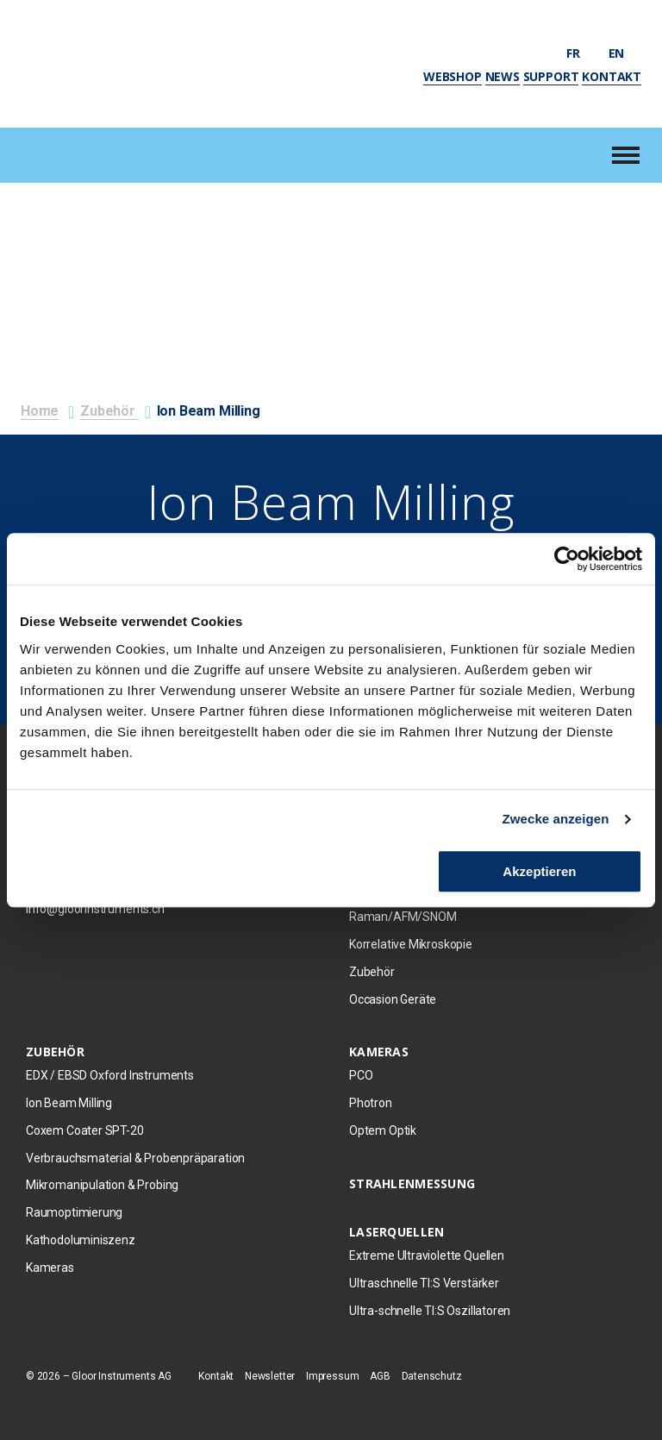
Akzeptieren (539, 871)
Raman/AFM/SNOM (402, 916)
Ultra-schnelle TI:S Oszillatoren (429, 1311)
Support (551, 76)
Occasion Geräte (392, 999)
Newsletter (270, 1376)
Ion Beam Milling (69, 1103)
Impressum (332, 1376)
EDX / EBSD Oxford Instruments (110, 1075)
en (625, 53)
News (502, 76)
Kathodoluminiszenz (80, 1240)
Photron (370, 1103)
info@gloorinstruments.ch (95, 909)
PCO (360, 1075)
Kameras (50, 1267)
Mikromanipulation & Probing (102, 1185)
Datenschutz (432, 1376)
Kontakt (611, 76)
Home (40, 411)
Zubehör (109, 411)
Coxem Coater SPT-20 (85, 1130)
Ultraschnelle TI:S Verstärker (424, 1283)
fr (581, 53)
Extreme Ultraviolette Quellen (426, 1255)
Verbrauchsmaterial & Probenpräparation (135, 1158)
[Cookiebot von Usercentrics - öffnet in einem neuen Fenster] (566, 559)
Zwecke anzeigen (556, 818)
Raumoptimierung (74, 1212)
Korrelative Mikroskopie (410, 944)
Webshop (452, 76)
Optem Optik (382, 1130)
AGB (380, 1376)
